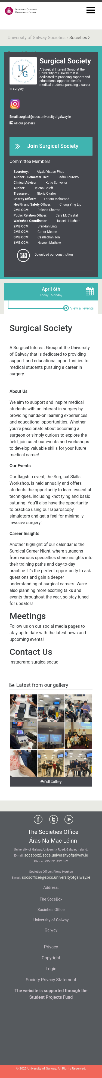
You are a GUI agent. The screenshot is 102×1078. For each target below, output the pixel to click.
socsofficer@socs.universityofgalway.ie (56, 877)
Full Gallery (51, 782)
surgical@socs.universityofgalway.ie (44, 117)
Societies (78, 37)
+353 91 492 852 (56, 861)
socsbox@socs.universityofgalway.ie (56, 855)
